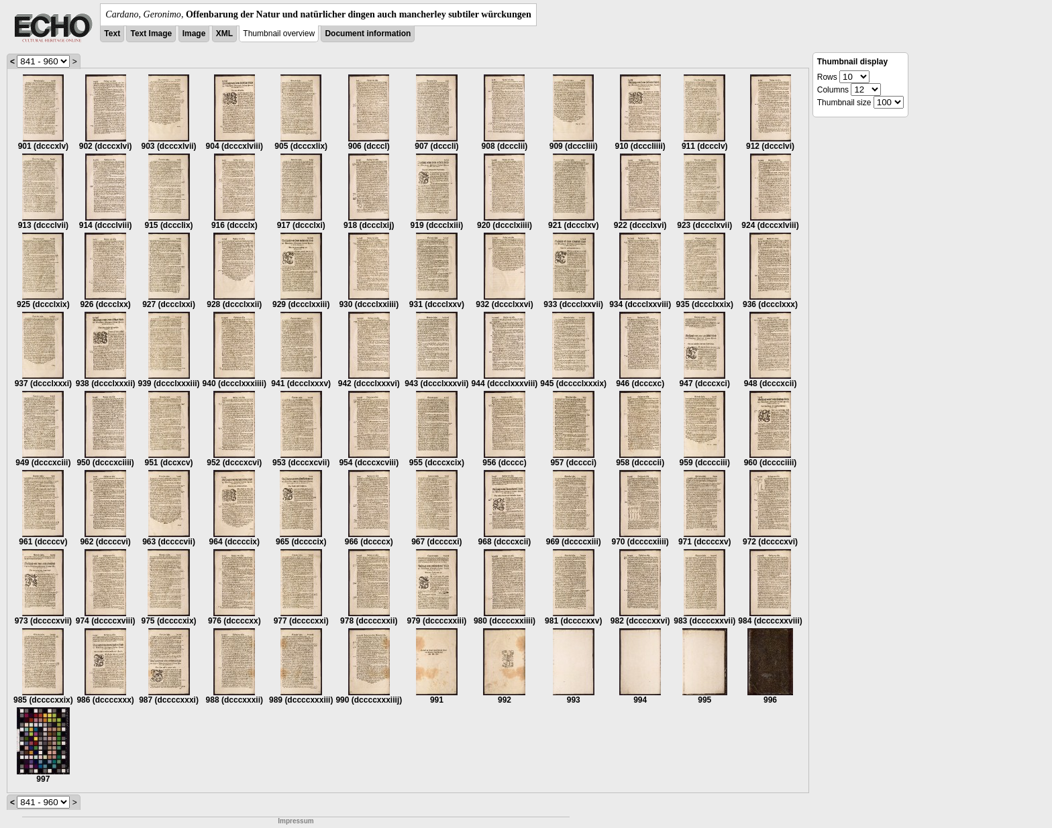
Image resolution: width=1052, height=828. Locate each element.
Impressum (295, 821)
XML (224, 33)
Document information (368, 33)
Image (194, 33)
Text (112, 33)
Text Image (151, 33)
